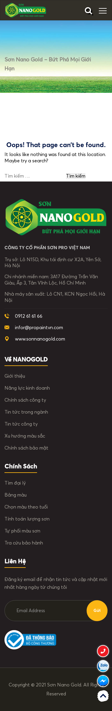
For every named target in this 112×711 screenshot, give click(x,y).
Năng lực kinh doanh (27, 388)
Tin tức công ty (21, 424)
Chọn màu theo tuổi (26, 507)
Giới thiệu (14, 376)
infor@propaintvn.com (39, 327)
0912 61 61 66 (28, 316)
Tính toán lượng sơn (27, 519)
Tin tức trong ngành (26, 412)
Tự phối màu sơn (22, 531)
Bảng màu (15, 495)
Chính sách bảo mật (26, 448)
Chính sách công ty (25, 400)
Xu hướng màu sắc (24, 436)
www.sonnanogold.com (40, 339)
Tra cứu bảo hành (23, 543)
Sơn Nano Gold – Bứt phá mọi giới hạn (47, 64)
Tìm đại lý (15, 483)
